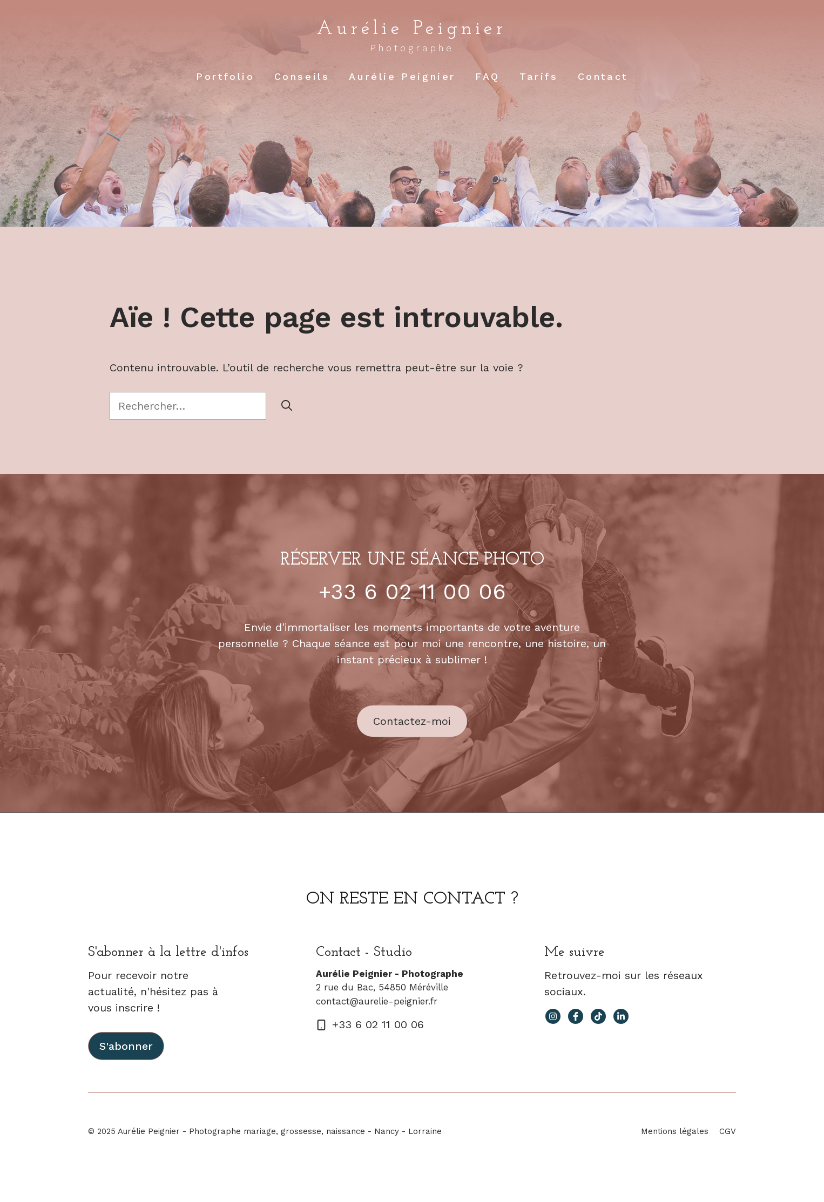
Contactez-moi (412, 721)
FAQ (487, 76)
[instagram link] (553, 1016)
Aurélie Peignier (411, 29)
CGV (727, 1131)
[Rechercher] (286, 406)
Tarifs (538, 76)
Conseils (302, 76)
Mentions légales (674, 1131)
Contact (603, 76)
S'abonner (126, 1046)
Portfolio (225, 76)
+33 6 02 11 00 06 (412, 592)
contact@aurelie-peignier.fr (376, 1001)
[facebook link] (575, 1016)
